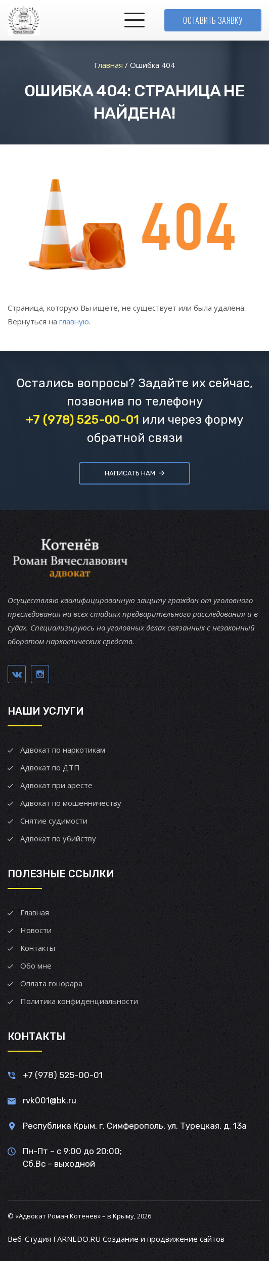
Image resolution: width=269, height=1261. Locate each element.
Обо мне (36, 965)
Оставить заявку (213, 20)
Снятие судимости (53, 820)
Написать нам (134, 473)
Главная (34, 912)
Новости (36, 930)
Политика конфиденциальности (79, 1001)
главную (74, 321)
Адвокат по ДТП (50, 767)
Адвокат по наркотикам (62, 750)
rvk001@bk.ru (49, 1100)
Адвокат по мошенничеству (70, 803)
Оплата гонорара (51, 983)
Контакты (37, 948)
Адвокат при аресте (56, 785)
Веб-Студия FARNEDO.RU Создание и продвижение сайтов (116, 1239)
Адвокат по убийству (58, 838)
